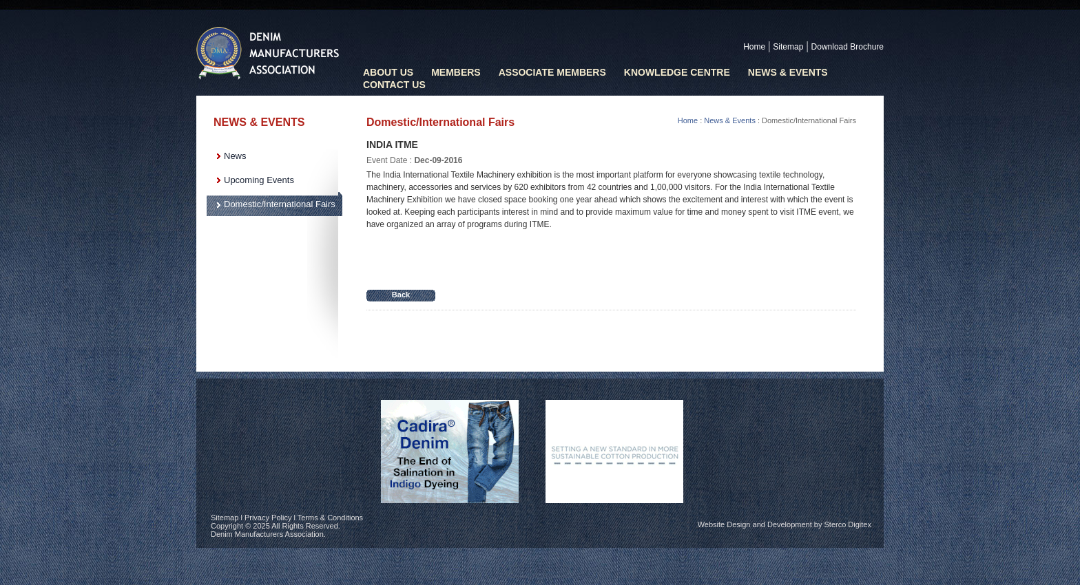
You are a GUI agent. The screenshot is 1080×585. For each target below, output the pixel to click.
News (235, 156)
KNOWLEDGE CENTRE (677, 72)
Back (401, 294)
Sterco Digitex (847, 524)
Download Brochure (847, 47)
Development (789, 524)
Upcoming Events (259, 180)
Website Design (724, 524)
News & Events (788, 72)
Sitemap (788, 47)
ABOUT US (388, 72)
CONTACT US (394, 84)
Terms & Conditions (330, 517)
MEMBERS (456, 72)
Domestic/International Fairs (279, 204)
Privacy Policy (268, 517)
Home (754, 47)
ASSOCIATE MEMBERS (552, 72)
